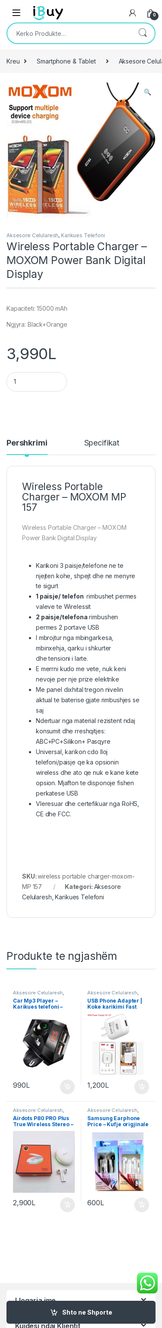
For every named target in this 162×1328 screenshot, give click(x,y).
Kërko (142, 33)
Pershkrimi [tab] (27, 443)
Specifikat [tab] (102, 443)
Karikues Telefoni (83, 235)
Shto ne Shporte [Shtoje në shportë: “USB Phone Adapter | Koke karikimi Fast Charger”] (141, 1087)
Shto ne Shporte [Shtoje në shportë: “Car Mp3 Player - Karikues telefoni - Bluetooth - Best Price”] (67, 1087)
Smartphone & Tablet (66, 61)
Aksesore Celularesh (32, 235)
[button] (147, 92)
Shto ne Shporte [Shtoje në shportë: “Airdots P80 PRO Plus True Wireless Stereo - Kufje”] (67, 1204)
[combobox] (68, 33)
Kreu (12, 61)
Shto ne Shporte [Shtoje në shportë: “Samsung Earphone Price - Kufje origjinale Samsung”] (141, 1204)
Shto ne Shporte (87, 1312)
